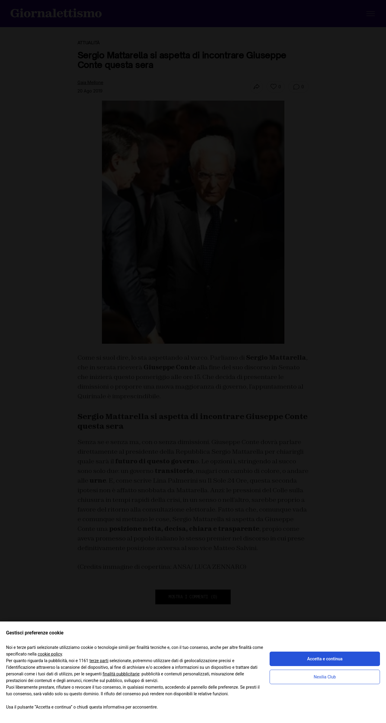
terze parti (98, 660)
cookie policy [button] (50, 654)
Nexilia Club (325, 676)
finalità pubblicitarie (121, 673)
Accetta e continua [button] (324, 658)
